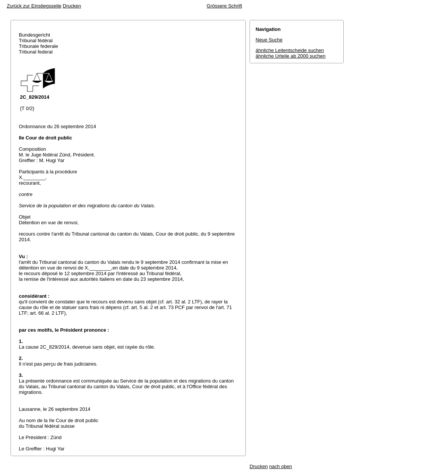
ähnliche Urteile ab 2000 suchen (291, 56)
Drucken (72, 6)
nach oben (280, 466)
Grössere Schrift (224, 6)
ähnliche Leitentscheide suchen (290, 50)
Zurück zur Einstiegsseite (34, 6)
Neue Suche (269, 40)
